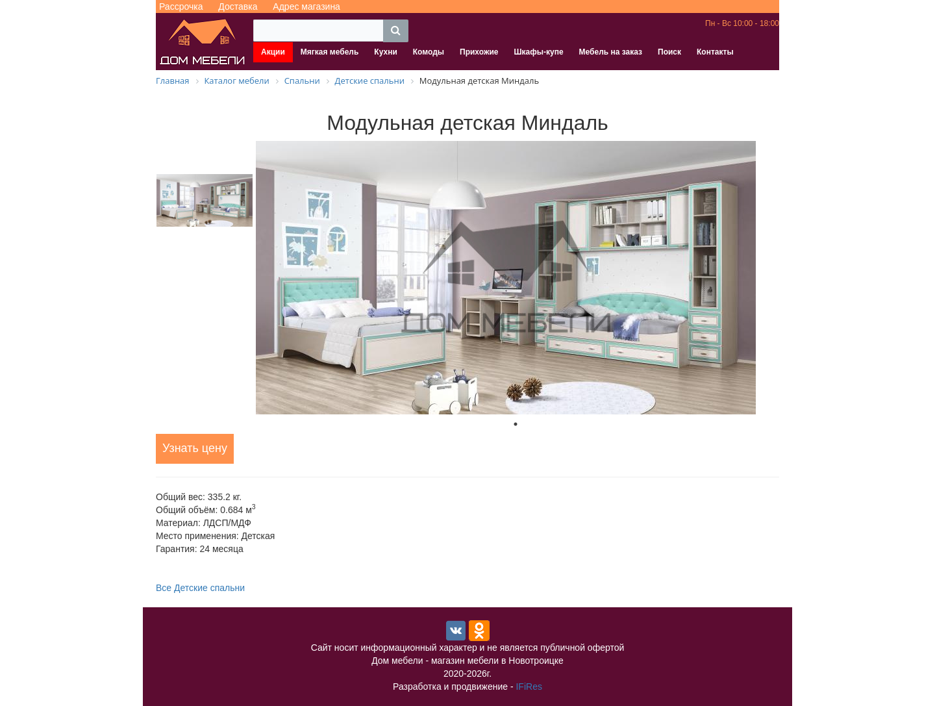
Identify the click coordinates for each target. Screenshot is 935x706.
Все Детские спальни (200, 588)
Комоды (428, 52)
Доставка (237, 6)
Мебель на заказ (610, 52)
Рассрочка (181, 6)
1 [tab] (515, 424)
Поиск (669, 52)
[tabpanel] (515, 277)
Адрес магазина (306, 6)
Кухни (385, 52)
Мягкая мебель (330, 52)
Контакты (715, 52)
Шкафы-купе (538, 52)
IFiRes (529, 686)
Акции (273, 52)
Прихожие (479, 52)
